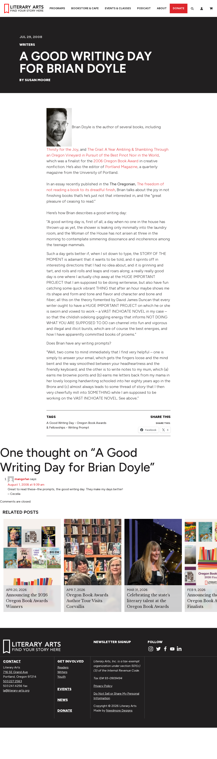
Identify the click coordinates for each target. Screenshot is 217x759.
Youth (61, 676)
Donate (178, 8)
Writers (27, 44)
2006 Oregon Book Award (116, 161)
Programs (57, 8)
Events (64, 689)
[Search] (192, 8)
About (162, 8)
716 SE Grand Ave (15, 672)
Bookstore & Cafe (85, 8)
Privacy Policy (103, 686)
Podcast (144, 8)
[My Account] (201, 8)
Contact (12, 661)
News (62, 700)
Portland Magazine (121, 166)
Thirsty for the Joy (62, 149)
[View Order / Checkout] (211, 8)
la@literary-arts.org (16, 690)
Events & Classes (118, 8)
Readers (63, 667)
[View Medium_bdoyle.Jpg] (59, 127)
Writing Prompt (78, 427)
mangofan (22, 479)
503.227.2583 (12, 681)
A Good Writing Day (60, 423)
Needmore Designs (119, 710)
